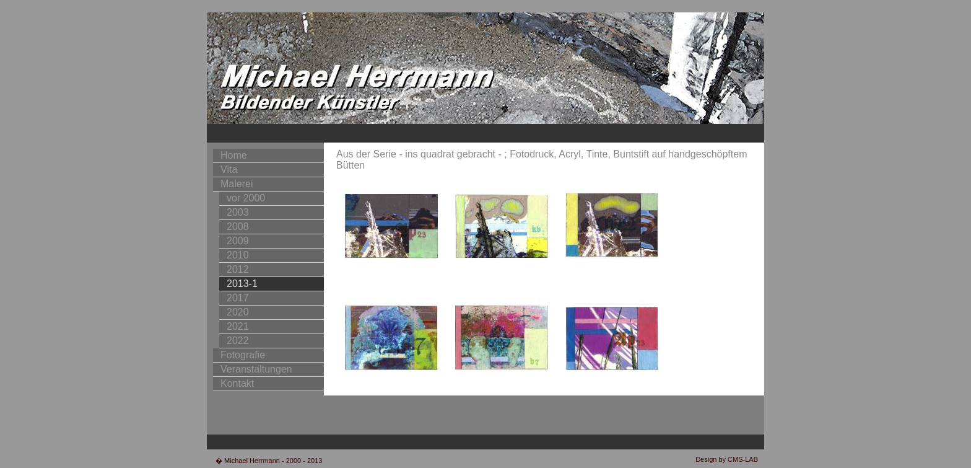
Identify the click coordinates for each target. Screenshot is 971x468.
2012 (238, 269)
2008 (238, 226)
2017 (238, 298)
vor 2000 (246, 198)
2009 (238, 241)
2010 (238, 255)
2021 (238, 326)
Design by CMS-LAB (726, 459)
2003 (238, 212)
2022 (238, 340)
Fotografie (242, 355)
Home (233, 155)
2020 (238, 312)
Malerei (236, 184)
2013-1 (242, 283)
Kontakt (237, 383)
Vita (228, 169)
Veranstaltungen (256, 369)
